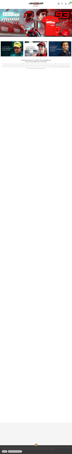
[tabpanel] (36, 23)
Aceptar (4, 451)
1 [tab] (36, 38)
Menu (35, 6)
